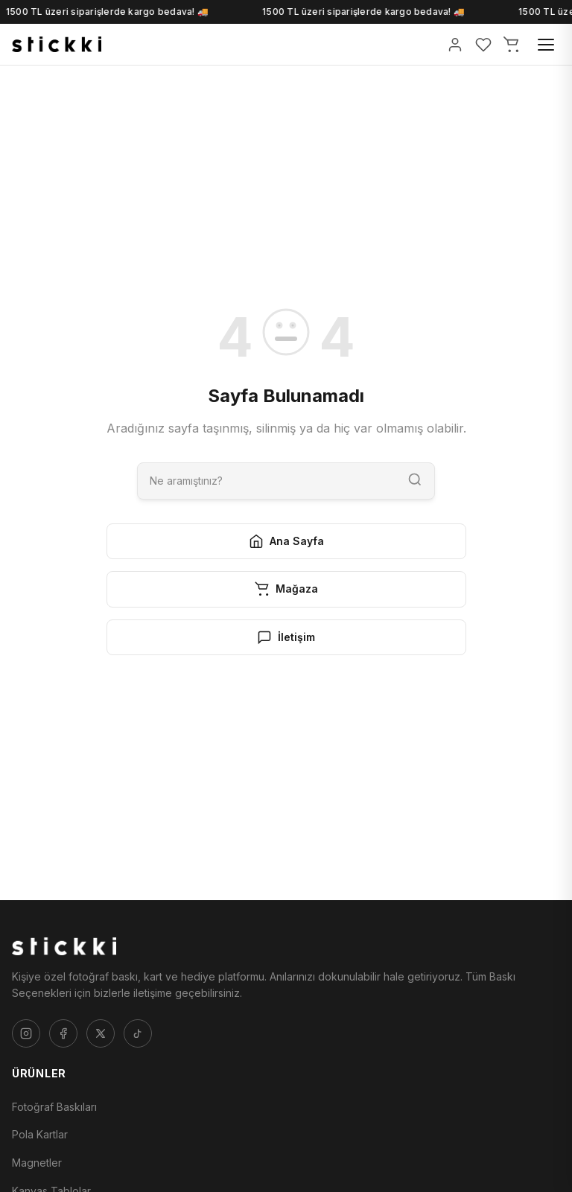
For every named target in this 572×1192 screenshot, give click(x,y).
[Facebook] (63, 1033)
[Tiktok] (138, 1033)
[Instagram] (26, 1033)
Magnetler (37, 1162)
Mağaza (286, 588)
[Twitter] (100, 1033)
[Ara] (266, 480)
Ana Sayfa (286, 541)
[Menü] (546, 44)
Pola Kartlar (40, 1134)
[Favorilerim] (483, 44)
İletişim (286, 637)
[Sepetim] (511, 44)
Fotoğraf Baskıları (54, 1106)
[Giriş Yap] (455, 44)
